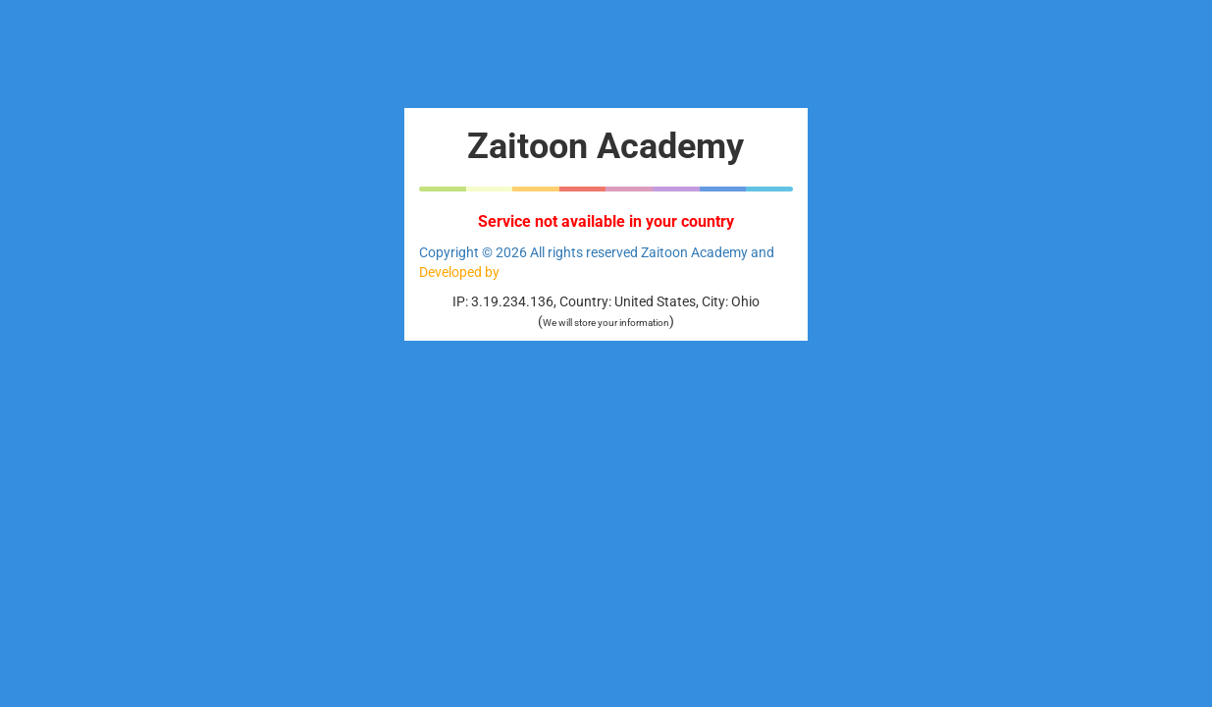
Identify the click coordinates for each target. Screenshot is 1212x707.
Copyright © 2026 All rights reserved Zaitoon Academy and (596, 252)
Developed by (459, 272)
